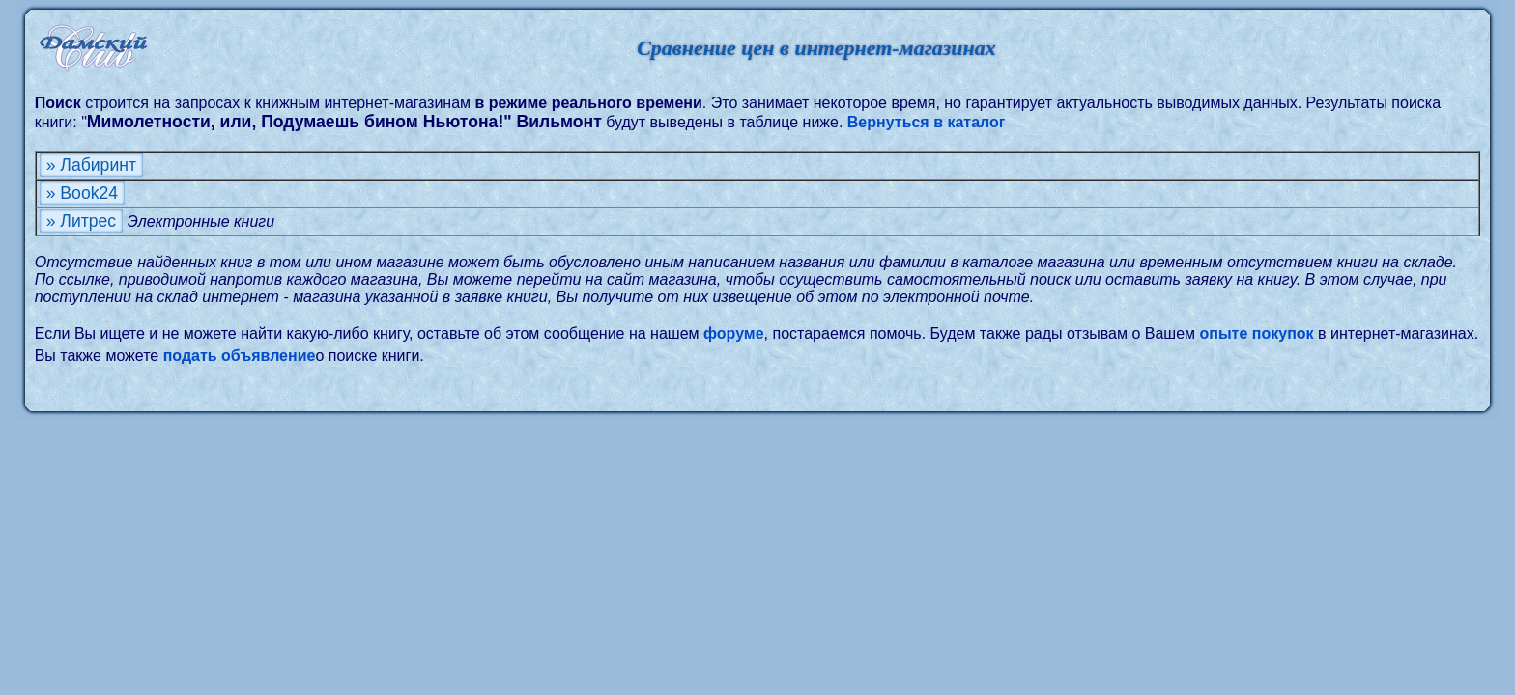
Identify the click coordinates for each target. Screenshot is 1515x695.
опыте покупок (1257, 333)
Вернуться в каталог (926, 122)
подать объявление (239, 356)
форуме (733, 333)
